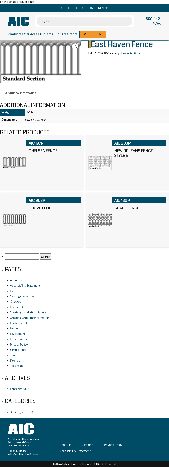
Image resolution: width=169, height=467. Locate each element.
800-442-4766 (153, 21)
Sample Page (18, 349)
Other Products (20, 339)
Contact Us (92, 34)
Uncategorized (19, 412)
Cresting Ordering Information (30, 317)
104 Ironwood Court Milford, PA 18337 (19, 444)
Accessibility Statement (25, 285)
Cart (13, 291)
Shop (13, 355)
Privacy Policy (19, 344)
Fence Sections (130, 53)
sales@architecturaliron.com (24, 454)
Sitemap (15, 360)
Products (15, 34)
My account (17, 333)
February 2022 (19, 389)
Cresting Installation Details (28, 312)
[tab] (20, 93)
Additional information (20, 93)
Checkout (16, 301)
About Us (16, 280)
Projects (46, 34)
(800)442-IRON (17, 450)
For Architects (67, 34)
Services (31, 34)
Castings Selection (22, 296)
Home (14, 328)
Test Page (16, 365)
